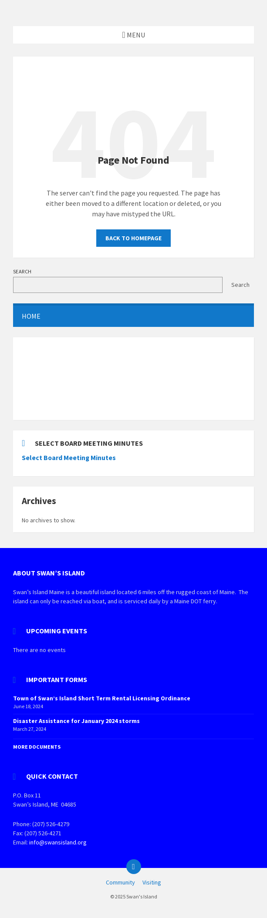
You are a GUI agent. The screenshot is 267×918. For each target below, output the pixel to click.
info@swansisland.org (58, 842)
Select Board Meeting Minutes (69, 458)
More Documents (37, 746)
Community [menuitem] (120, 882)
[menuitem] (133, 316)
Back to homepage (133, 238)
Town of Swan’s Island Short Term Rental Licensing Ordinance (101, 698)
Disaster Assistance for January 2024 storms (76, 721)
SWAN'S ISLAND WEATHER (133, 378)
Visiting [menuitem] (151, 882)
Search (22, 271)
